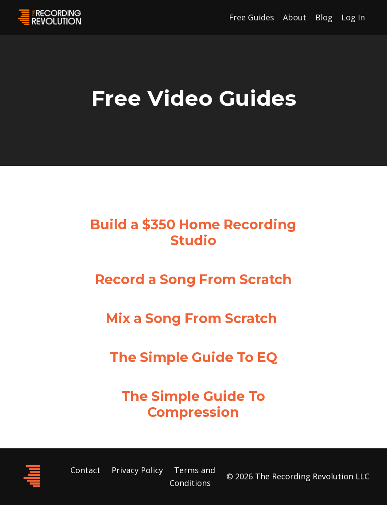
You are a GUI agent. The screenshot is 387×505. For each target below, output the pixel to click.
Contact (85, 470)
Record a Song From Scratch (193, 279)
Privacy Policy (137, 470)
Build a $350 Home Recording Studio (193, 232)
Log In (353, 17)
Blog (324, 17)
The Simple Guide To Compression (193, 404)
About (294, 17)
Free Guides (251, 17)
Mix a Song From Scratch (191, 318)
